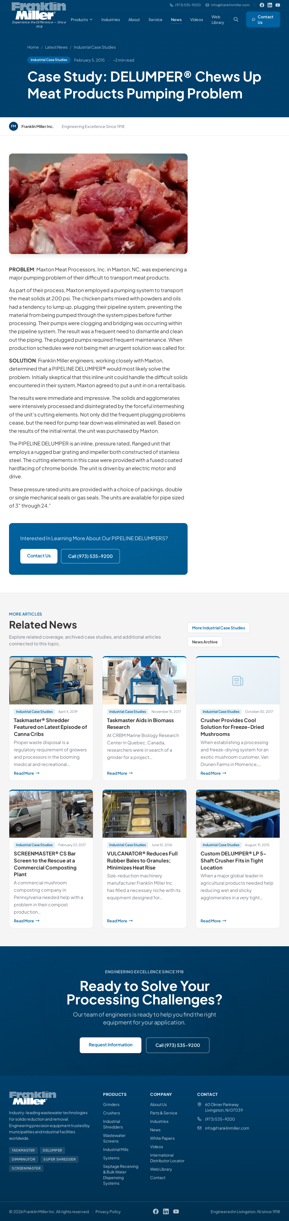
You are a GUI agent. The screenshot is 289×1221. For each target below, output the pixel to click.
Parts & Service (163, 1112)
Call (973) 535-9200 (90, 556)
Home (33, 46)
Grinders (111, 1104)
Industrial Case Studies (95, 46)
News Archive (205, 641)
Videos (196, 19)
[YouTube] (277, 5)
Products (82, 19)
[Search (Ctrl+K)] (236, 19)
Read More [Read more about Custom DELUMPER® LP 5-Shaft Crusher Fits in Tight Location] (238, 920)
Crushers (111, 1112)
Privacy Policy (108, 1211)
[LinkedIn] (270, 5)
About (134, 19)
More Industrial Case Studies (218, 627)
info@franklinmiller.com (227, 1127)
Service (155, 19)
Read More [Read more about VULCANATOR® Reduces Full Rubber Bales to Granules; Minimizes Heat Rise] (144, 920)
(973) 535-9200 (220, 1118)
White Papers (162, 1138)
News (176, 19)
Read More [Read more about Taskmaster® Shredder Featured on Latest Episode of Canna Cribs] (51, 773)
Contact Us (263, 19)
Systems (111, 1157)
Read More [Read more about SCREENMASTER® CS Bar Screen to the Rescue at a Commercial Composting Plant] (51, 920)
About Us (158, 1104)
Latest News (56, 46)
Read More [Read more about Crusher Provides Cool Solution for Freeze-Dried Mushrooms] (238, 773)
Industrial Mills (115, 1149)
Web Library (218, 19)
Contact (157, 1177)
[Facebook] (262, 5)
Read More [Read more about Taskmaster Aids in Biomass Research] (144, 773)
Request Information (110, 1044)
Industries (110, 19)
